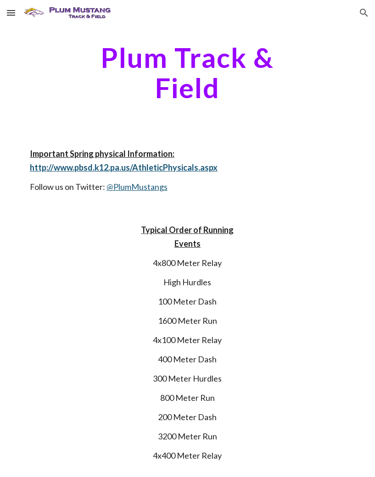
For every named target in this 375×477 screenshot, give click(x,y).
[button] (11, 12)
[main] (187, 72)
